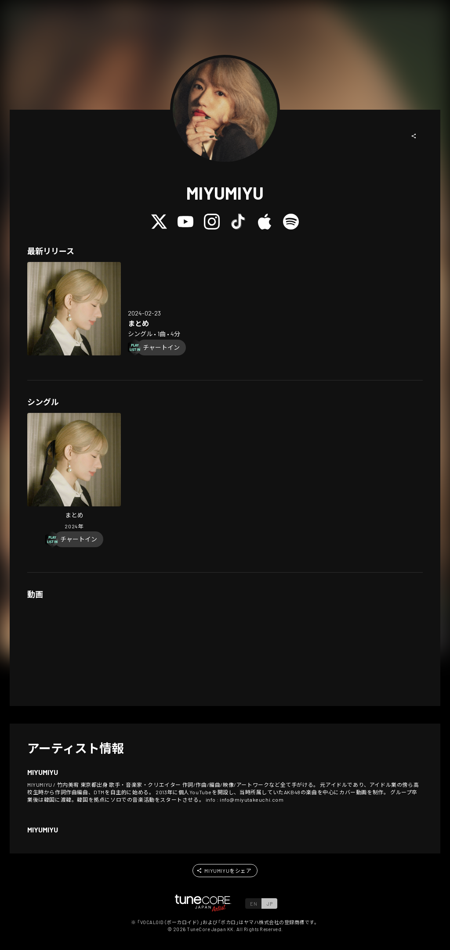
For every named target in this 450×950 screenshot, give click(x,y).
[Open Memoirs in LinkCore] (74, 308)
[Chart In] (161, 347)
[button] (414, 136)
